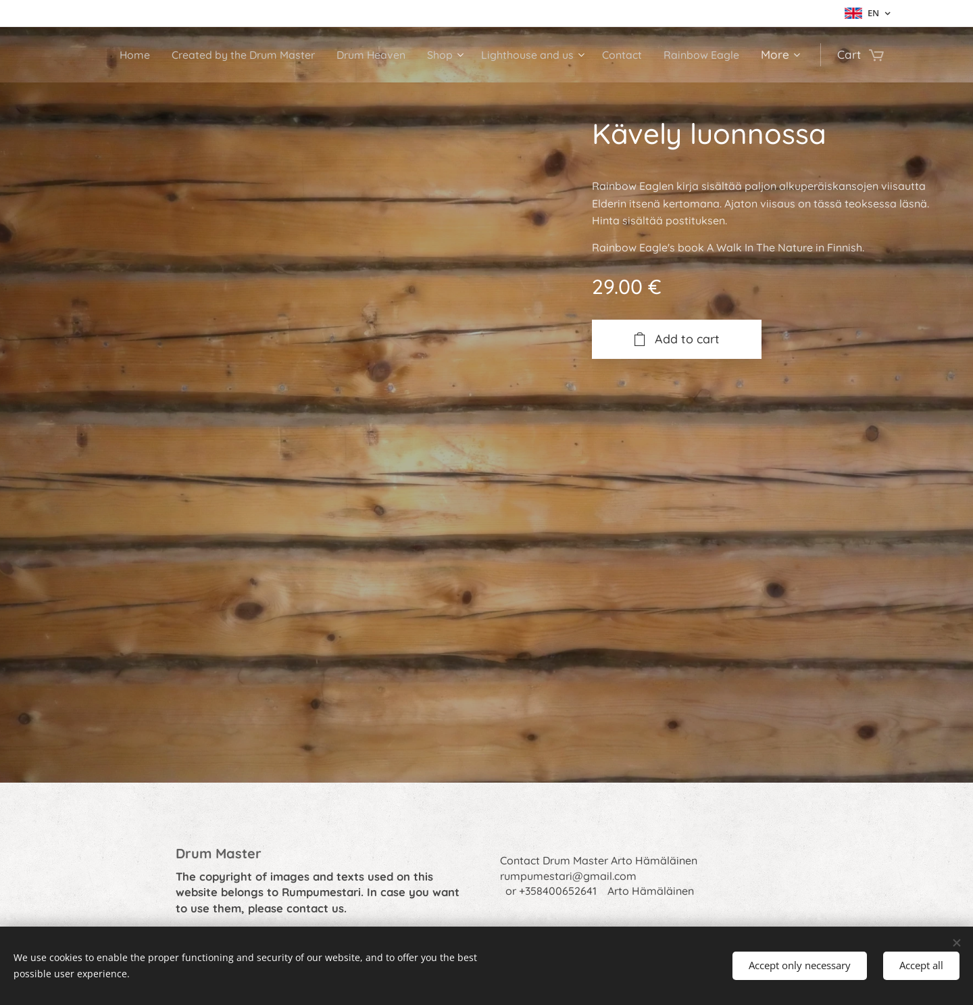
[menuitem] (118, 55)
